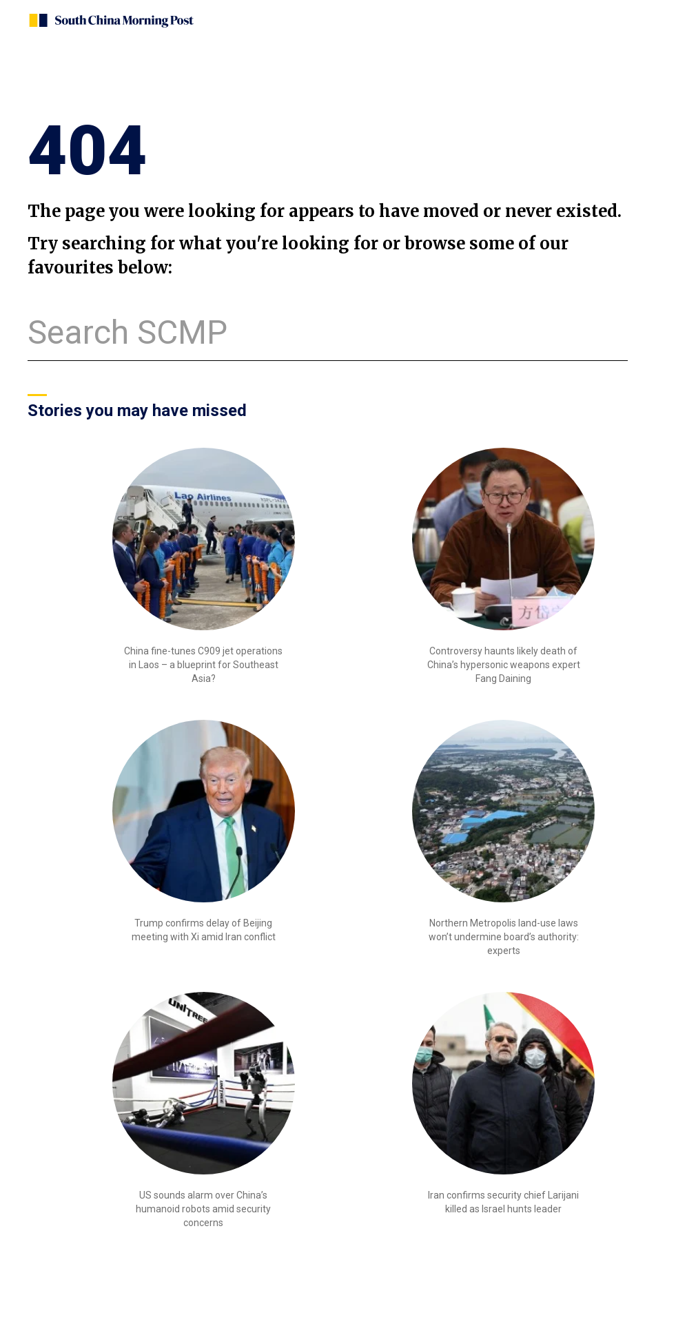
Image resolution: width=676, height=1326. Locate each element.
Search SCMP (127, 332)
